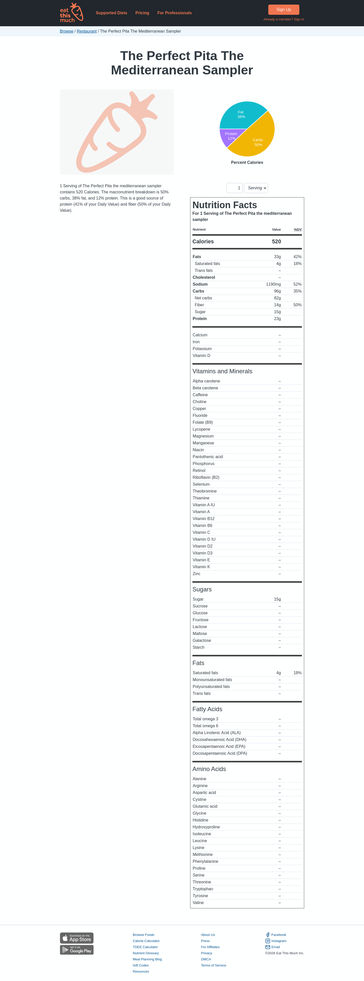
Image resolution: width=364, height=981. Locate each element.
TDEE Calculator (145, 947)
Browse (66, 31)
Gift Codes (141, 965)
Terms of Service (213, 965)
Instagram (275, 941)
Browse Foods (144, 935)
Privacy (206, 953)
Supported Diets (111, 13)
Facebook (275, 934)
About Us (208, 935)
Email (272, 947)
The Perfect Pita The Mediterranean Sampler (182, 62)
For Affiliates (210, 947)
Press (205, 941)
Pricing (142, 13)
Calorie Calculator (146, 941)
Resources (141, 971)
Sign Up (284, 9)
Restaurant (87, 31)
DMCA (206, 959)
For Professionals (174, 13)
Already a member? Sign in (283, 19)
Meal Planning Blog (147, 959)
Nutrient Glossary (146, 953)
